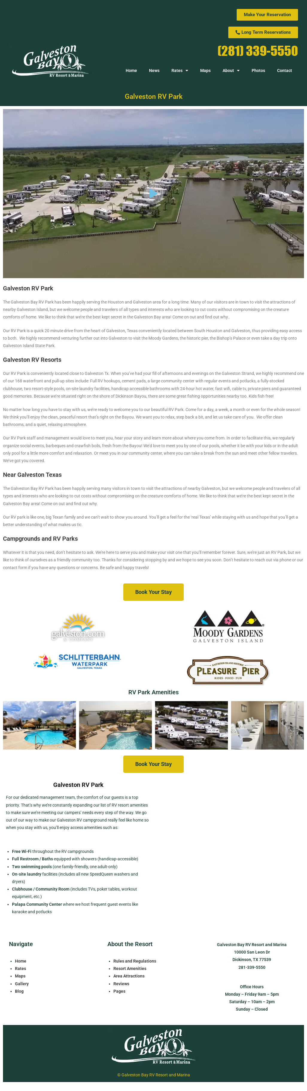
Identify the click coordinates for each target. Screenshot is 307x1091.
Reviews (121, 983)
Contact (284, 70)
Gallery (22, 983)
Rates (179, 70)
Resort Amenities (129, 968)
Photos (258, 70)
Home (131, 70)
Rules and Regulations (134, 961)
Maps (205, 70)
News (154, 70)
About (231, 70)
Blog (19, 991)
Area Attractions (129, 976)
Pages (119, 991)
